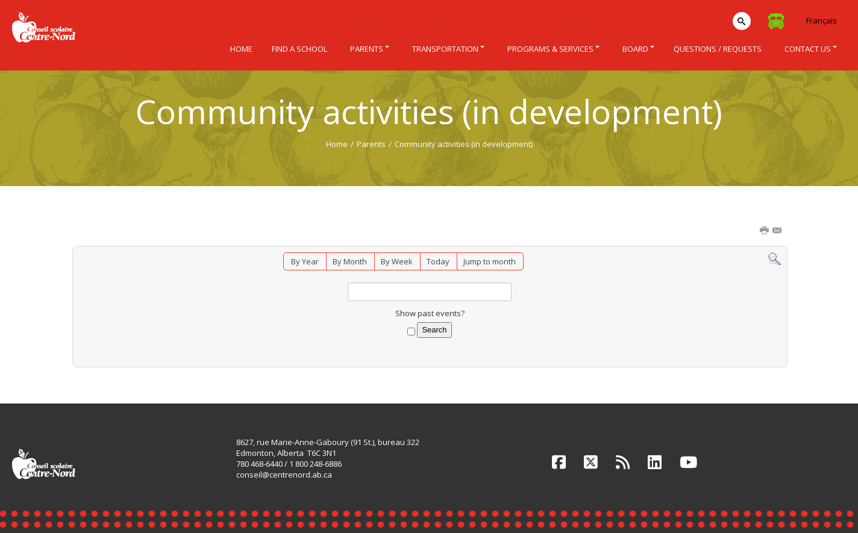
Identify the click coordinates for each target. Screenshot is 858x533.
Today (438, 261)
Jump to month (489, 261)
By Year (305, 261)
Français (821, 20)
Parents (371, 144)
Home (337, 144)
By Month (350, 261)
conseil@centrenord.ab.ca (284, 474)
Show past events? (430, 313)
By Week (397, 261)
